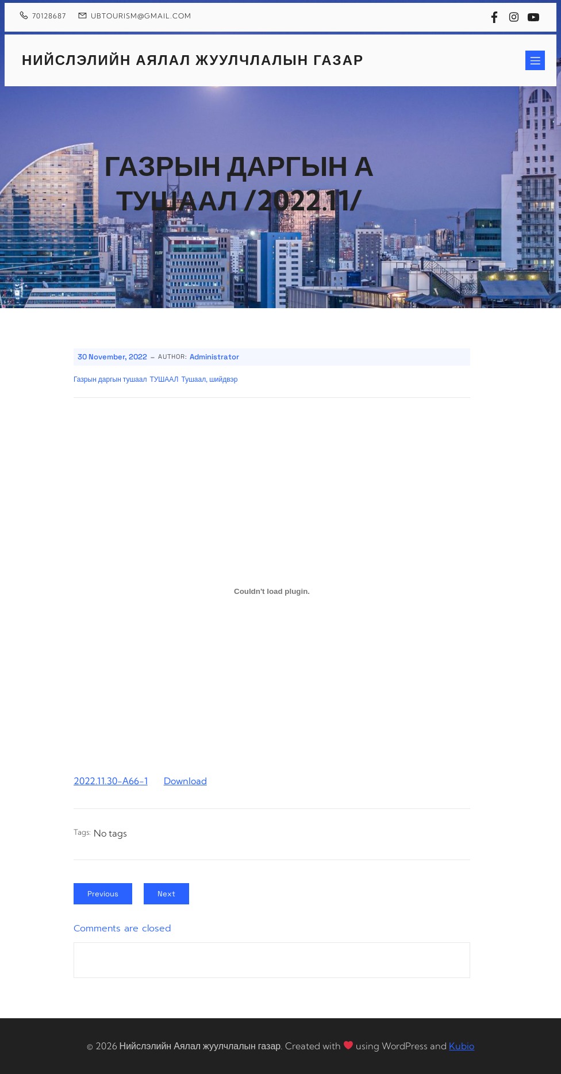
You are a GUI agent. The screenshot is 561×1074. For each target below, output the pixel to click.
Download (185, 781)
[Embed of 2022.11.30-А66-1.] (272, 591)
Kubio (461, 1046)
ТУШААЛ (163, 379)
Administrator (214, 357)
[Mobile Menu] (535, 60)
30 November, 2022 (112, 357)
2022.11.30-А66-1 (111, 781)
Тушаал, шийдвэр (210, 379)
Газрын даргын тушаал (110, 379)
